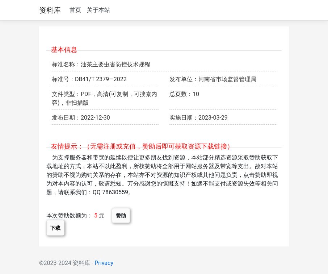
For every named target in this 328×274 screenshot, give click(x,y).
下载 (55, 227)
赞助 (121, 215)
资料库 (50, 10)
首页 (75, 10)
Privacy (103, 263)
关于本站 (98, 10)
